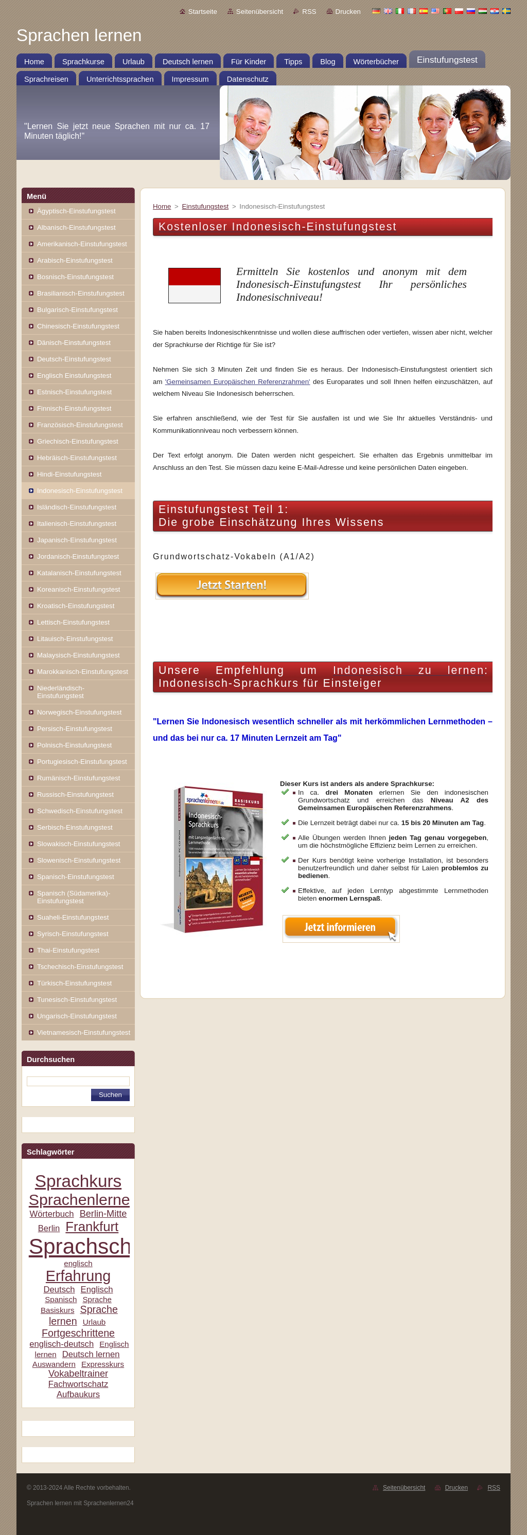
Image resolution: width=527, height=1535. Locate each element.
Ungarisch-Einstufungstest (77, 1016)
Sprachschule (95, 1246)
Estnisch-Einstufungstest (74, 392)
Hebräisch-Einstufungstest (77, 458)
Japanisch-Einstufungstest (77, 540)
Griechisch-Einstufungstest (77, 441)
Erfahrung (78, 1276)
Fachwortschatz (78, 1384)
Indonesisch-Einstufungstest (79, 491)
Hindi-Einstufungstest (69, 474)
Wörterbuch (52, 1214)
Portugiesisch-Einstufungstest (82, 761)
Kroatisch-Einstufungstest (75, 606)
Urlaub (94, 1322)
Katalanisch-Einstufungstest (79, 573)
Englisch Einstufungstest (74, 375)
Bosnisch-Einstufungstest (75, 277)
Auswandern (54, 1364)
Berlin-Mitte (103, 1214)
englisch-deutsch (61, 1344)
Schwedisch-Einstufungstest (79, 811)
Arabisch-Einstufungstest (75, 260)
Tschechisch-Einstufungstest (80, 967)
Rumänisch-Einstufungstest (78, 778)
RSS (309, 11)
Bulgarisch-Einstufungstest (77, 310)
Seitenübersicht (259, 11)
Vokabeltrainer (78, 1373)
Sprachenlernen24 (92, 1199)
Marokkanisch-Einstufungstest (82, 671)
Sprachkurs (78, 1181)
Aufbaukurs (78, 1394)
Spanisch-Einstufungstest (75, 877)
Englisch (97, 1289)
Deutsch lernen (91, 1354)
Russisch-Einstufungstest (75, 794)
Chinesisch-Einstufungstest (78, 326)
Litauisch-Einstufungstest (75, 639)
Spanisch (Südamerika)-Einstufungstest (73, 897)
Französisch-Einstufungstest (80, 425)
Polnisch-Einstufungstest (74, 745)
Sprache (96, 1299)
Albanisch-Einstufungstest (76, 227)
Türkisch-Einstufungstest (74, 983)
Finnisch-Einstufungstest (74, 408)
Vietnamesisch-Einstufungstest (83, 1032)
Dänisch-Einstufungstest (74, 342)
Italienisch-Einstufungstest (76, 523)
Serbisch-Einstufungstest (75, 827)
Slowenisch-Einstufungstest (78, 860)
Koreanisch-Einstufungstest (78, 589)
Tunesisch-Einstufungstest (77, 999)
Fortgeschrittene (78, 1333)
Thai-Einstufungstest (68, 950)
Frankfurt (91, 1226)
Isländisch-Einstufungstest (76, 507)
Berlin (49, 1228)
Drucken (348, 11)
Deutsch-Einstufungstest (74, 359)
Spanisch (61, 1299)
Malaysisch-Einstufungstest (78, 655)
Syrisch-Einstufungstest (73, 934)
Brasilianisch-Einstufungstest (81, 293)
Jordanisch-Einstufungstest (78, 556)
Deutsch (59, 1289)
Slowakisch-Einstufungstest (78, 844)
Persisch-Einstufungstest (74, 729)
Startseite (202, 11)
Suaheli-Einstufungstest (73, 917)
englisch (78, 1263)
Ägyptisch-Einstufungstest (76, 211)
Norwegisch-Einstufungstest (79, 712)
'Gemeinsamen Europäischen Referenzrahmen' (237, 382)
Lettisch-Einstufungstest (73, 622)
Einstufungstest (205, 206)
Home (162, 206)
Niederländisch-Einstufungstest (60, 692)
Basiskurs (58, 1310)
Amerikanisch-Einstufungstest (82, 244)
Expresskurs (102, 1364)
